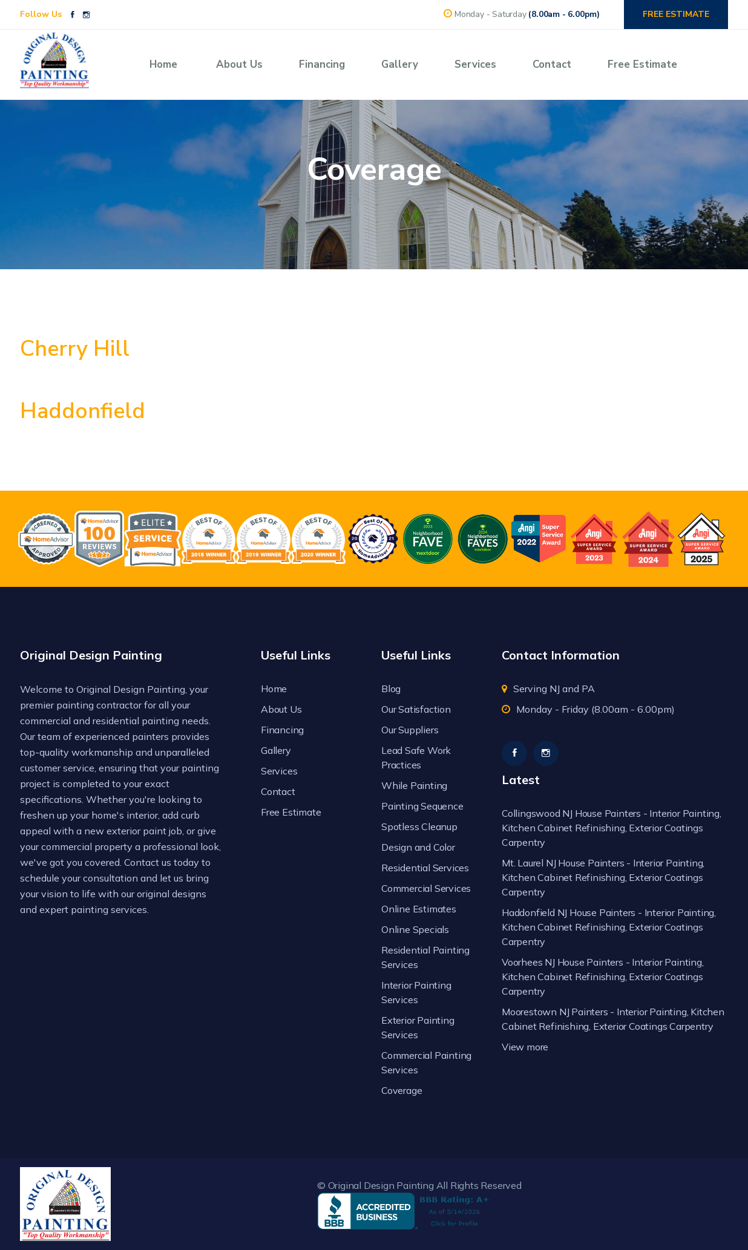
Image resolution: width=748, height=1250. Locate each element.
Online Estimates (418, 909)
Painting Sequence (422, 806)
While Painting (414, 785)
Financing (322, 64)
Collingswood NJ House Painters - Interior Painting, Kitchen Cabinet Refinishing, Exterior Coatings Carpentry (611, 827)
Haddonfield (82, 411)
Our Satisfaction (416, 709)
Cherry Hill (75, 349)
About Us (239, 64)
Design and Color (418, 847)
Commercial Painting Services (426, 1062)
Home (163, 64)
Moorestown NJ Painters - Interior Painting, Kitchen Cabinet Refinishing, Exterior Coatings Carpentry (613, 1019)
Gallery (399, 64)
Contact (552, 64)
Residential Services (425, 868)
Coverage (401, 1090)
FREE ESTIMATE (676, 14)
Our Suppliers (409, 730)
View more (525, 1047)
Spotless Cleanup (419, 826)
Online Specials (415, 929)
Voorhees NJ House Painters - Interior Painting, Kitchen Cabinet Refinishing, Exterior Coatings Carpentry (603, 976)
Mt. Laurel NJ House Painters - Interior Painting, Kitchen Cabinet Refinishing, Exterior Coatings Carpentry (603, 877)
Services (475, 64)
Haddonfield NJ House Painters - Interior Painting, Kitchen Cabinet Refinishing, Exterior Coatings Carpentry (609, 926)
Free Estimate (642, 64)
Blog (391, 688)
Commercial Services (426, 888)
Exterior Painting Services (417, 1027)
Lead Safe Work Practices (416, 757)
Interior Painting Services (416, 992)
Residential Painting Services (425, 957)
